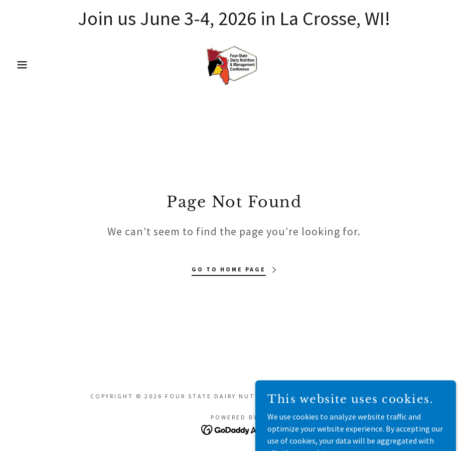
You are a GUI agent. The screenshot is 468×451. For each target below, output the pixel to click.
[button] (23, 65)
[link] (234, 65)
